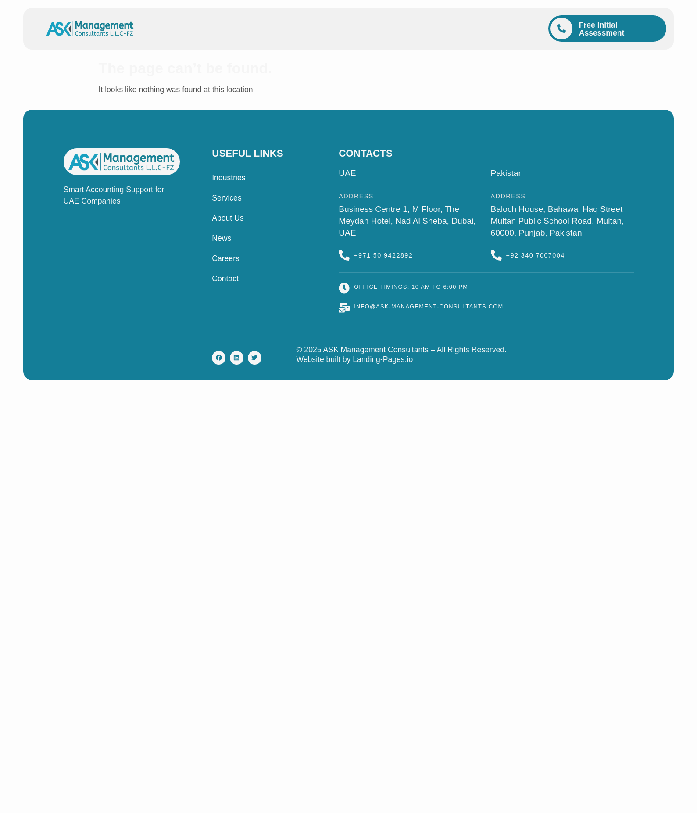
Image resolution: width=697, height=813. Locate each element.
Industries (228, 177)
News (221, 238)
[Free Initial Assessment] (561, 28)
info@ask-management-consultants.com (428, 306)
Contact (225, 278)
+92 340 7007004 (535, 255)
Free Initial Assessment (602, 29)
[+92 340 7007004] (496, 255)
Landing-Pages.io (383, 359)
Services (226, 197)
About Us (227, 218)
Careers (225, 258)
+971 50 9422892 (383, 255)
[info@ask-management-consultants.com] (344, 307)
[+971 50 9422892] (344, 255)
